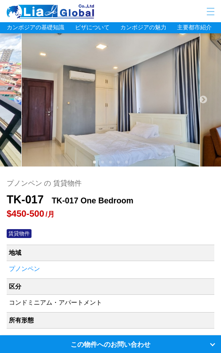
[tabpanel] (111, 100)
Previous (18, 100)
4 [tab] (118, 162)
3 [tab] (110, 162)
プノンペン (24, 268)
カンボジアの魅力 (143, 27)
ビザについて (92, 27)
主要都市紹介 (194, 27)
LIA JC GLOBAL (78, 11)
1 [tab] (94, 162)
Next (203, 100)
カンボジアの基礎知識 (35, 27)
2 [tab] (102, 162)
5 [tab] (126, 162)
